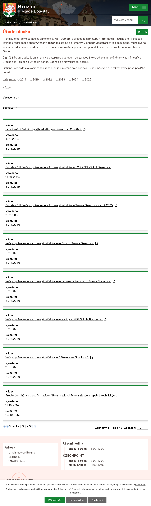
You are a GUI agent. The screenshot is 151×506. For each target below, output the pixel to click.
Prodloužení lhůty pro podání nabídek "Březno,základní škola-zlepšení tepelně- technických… (61, 395)
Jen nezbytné (77, 500)
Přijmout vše (54, 500)
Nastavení (97, 500)
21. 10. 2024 (12, 177)
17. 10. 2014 (12, 405)
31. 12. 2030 (12, 224)
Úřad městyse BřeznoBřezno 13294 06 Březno (22, 457)
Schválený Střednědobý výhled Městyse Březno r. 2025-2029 (45, 129)
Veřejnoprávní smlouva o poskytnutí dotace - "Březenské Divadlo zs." (49, 357)
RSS (142, 32)
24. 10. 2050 (12, 415)
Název (7, 87)
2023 (61, 79)
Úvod (6, 22)
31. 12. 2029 (12, 148)
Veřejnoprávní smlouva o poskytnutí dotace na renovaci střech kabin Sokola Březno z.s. (60, 281)
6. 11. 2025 (11, 253)
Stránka (14, 426)
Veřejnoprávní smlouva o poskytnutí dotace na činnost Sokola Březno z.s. (51, 243)
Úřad (15, 22)
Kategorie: (9, 79)
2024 (75, 79)
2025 (88, 79)
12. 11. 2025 (12, 215)
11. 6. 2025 (11, 367)
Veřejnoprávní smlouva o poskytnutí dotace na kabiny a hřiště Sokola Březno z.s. (55, 319)
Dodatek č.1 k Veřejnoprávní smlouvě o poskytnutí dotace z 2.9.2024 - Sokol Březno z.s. (58, 167)
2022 (48, 79)
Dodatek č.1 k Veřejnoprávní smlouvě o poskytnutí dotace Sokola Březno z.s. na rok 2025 (61, 205)
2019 (36, 79)
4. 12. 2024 (12, 139)
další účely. (140, 484)
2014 (23, 79)
